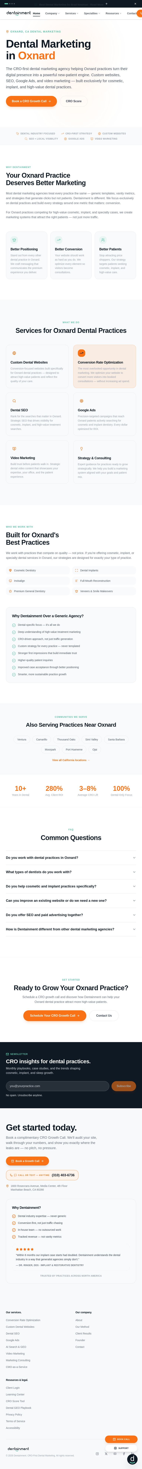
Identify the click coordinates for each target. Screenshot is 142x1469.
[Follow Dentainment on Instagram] (97, 1453)
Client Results (83, 1333)
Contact (132, 13)
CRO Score (74, 104)
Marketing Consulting (18, 1360)
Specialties (92, 13)
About (78, 1320)
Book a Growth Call (27, 1161)
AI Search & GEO (16, 1346)
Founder (80, 1340)
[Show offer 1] (6, 3)
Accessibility (13, 1427)
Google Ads (12, 1340)
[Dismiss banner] (135, 3)
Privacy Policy (14, 1414)
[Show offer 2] (9, 3)
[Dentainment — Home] (18, 13)
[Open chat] (132, 1459)
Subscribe (124, 1086)
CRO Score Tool (15, 1401)
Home (36, 13)
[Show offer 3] (12, 3)
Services (72, 13)
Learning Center (15, 1394)
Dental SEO (13, 1333)
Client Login (13, 1387)
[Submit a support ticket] (121, 1448)
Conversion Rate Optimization (23, 1320)
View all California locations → (71, 764)
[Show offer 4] (14, 3)
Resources (114, 13)
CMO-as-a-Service (16, 1366)
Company (52, 13)
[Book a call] (121, 1439)
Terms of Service (15, 1421)
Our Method (82, 1326)
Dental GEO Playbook (18, 1407)
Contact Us (104, 1017)
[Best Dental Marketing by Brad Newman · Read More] (71, 3)
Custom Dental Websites (20, 1326)
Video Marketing (15, 1353)
